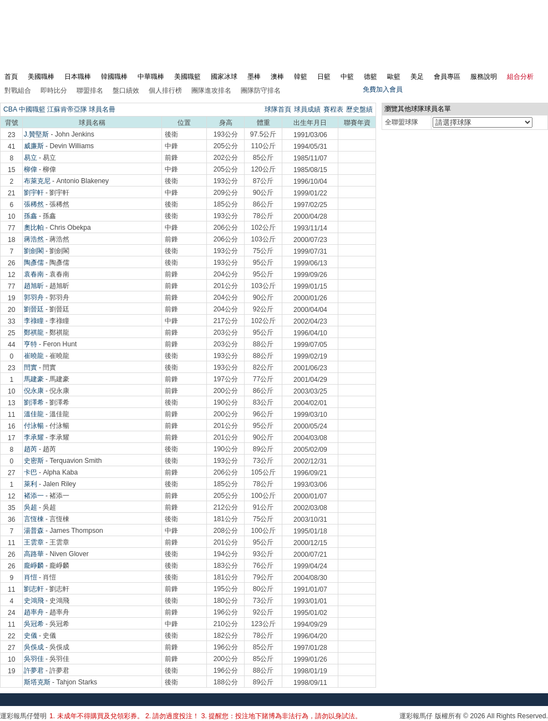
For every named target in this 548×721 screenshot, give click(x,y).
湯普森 (34, 531)
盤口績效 (126, 90)
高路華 (34, 554)
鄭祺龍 (34, 332)
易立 (30, 158)
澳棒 (277, 76)
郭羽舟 (34, 297)
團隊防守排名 (261, 90)
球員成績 (307, 109)
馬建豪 (34, 379)
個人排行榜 (165, 90)
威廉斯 (34, 146)
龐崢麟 (34, 565)
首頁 (11, 76)
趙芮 (30, 449)
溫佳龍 (34, 414)
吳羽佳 (34, 659)
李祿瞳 (34, 321)
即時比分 (53, 90)
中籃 (347, 76)
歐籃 (393, 76)
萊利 (30, 484)
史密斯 (34, 461)
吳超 (30, 507)
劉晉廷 (34, 309)
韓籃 (300, 76)
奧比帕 (34, 227)
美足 (417, 76)
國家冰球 (224, 76)
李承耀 (34, 437)
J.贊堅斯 (36, 134)
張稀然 (34, 204)
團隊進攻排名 (211, 90)
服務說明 (483, 76)
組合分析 (520, 76)
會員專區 (447, 76)
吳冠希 (34, 624)
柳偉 (30, 169)
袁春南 (34, 274)
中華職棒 (151, 76)
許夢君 (34, 670)
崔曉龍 (34, 356)
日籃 (324, 76)
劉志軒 (34, 589)
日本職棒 (77, 76)
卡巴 (30, 472)
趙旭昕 (34, 286)
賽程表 (333, 109)
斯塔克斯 (37, 682)
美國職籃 (187, 76)
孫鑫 (30, 216)
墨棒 (254, 76)
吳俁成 (34, 647)
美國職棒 (41, 76)
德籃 (370, 76)
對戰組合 (17, 90)
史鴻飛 (34, 600)
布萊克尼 (37, 181)
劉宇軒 (34, 192)
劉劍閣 (34, 251)
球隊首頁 (278, 109)
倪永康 (34, 391)
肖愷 (30, 577)
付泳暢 (34, 426)
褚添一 (34, 496)
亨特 (30, 344)
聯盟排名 (90, 90)
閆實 (30, 367)
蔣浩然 (34, 239)
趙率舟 (34, 612)
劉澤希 (34, 402)
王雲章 (34, 542)
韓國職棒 (114, 76)
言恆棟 (34, 519)
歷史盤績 (359, 109)
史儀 (30, 635)
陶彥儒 (34, 262)
